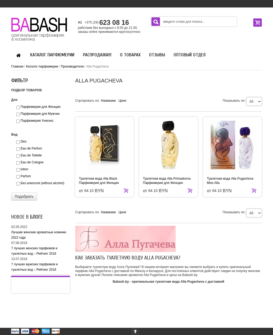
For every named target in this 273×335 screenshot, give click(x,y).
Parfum (26, 176)
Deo (23, 141)
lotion (24, 169)
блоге (36, 217)
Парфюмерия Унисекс (37, 121)
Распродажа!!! (97, 55)
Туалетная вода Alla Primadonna (167, 178)
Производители (72, 66)
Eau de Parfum (31, 148)
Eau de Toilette (31, 155)
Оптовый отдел (190, 55)
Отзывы (157, 55)
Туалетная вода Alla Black (98, 178)
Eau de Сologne (32, 162)
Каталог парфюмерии (52, 55)
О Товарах (130, 55)
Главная (17, 66)
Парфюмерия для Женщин (99, 183)
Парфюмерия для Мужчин (40, 114)
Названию (108, 101)
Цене (122, 101)
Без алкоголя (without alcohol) (42, 183)
